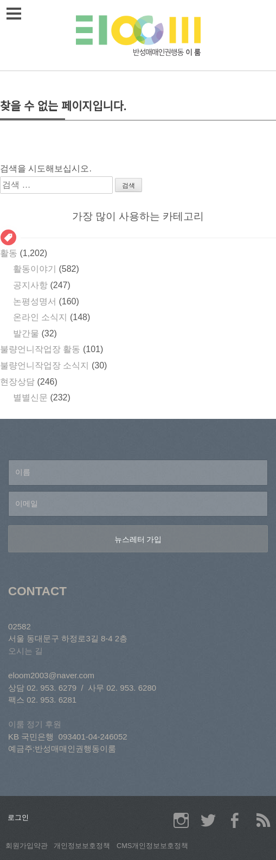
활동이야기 (34, 268)
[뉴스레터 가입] (138, 538)
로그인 (18, 817)
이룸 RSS (262, 820)
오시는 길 (25, 650)
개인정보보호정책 (82, 846)
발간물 (26, 333)
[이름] (138, 473)
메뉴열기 (15, 13)
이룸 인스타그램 (181, 820)
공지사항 (30, 285)
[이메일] (138, 504)
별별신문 (30, 397)
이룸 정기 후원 (34, 724)
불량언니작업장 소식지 (44, 365)
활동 (8, 253)
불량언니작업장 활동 (40, 349)
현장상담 (17, 381)
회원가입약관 (26, 846)
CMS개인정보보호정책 (152, 846)
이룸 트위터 (208, 820)
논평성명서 (34, 301)
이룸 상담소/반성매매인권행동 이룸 (138, 35)
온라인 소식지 (40, 317)
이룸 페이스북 (235, 820)
